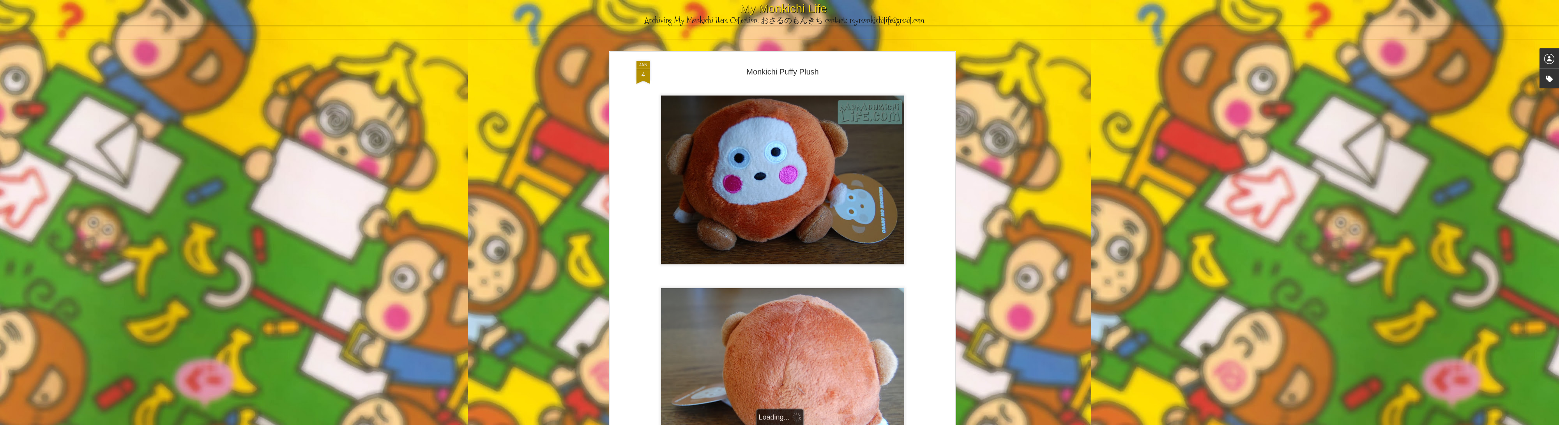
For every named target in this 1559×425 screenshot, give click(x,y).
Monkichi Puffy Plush (782, 50)
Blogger (818, 420)
